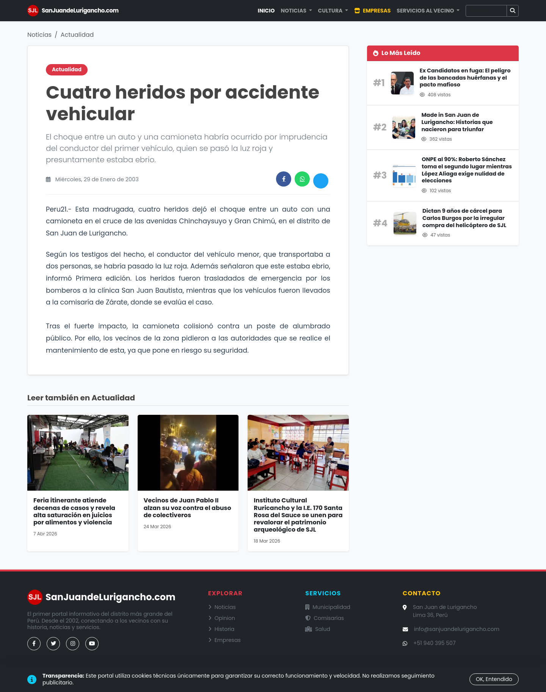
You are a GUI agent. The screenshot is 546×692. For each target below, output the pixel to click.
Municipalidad (327, 607)
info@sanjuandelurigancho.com (456, 629)
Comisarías (324, 618)
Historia (221, 629)
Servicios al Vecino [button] (426, 10)
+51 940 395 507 (434, 643)
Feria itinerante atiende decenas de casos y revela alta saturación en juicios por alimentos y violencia (74, 511)
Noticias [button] (294, 10)
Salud (317, 629)
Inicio (266, 10)
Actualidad (77, 34)
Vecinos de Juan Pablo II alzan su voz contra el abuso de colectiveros (187, 507)
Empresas (372, 10)
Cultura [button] (331, 10)
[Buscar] (486, 11)
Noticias (39, 34)
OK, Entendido (494, 679)
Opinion (221, 618)
